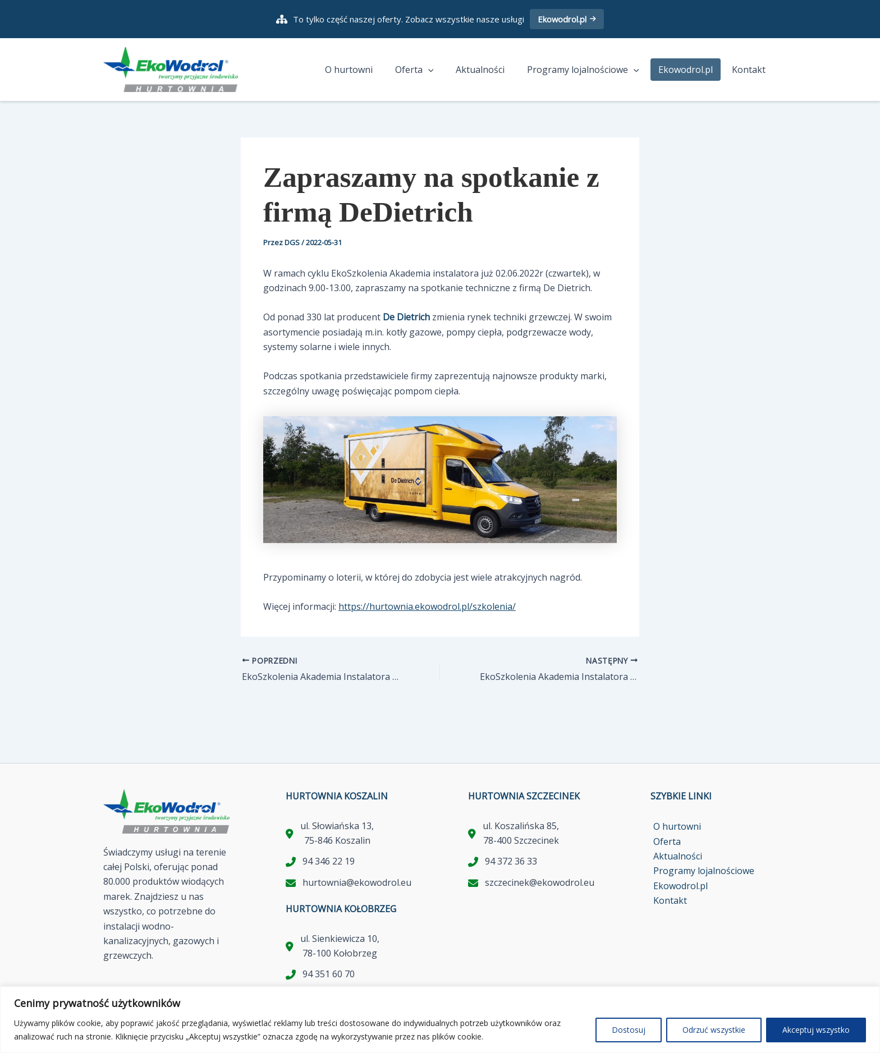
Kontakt (751, 70)
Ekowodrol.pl (567, 19)
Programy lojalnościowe (590, 70)
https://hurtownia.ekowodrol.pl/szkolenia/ (427, 607)
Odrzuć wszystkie (713, 1029)
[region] (440, 1019)
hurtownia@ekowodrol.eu (356, 882)
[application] (444, 70)
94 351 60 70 (328, 974)
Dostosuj (628, 1029)
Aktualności (491, 70)
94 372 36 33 (511, 862)
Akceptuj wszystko (816, 1029)
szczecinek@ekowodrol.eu (539, 882)
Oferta (430, 70)
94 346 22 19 (328, 862)
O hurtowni (369, 70)
